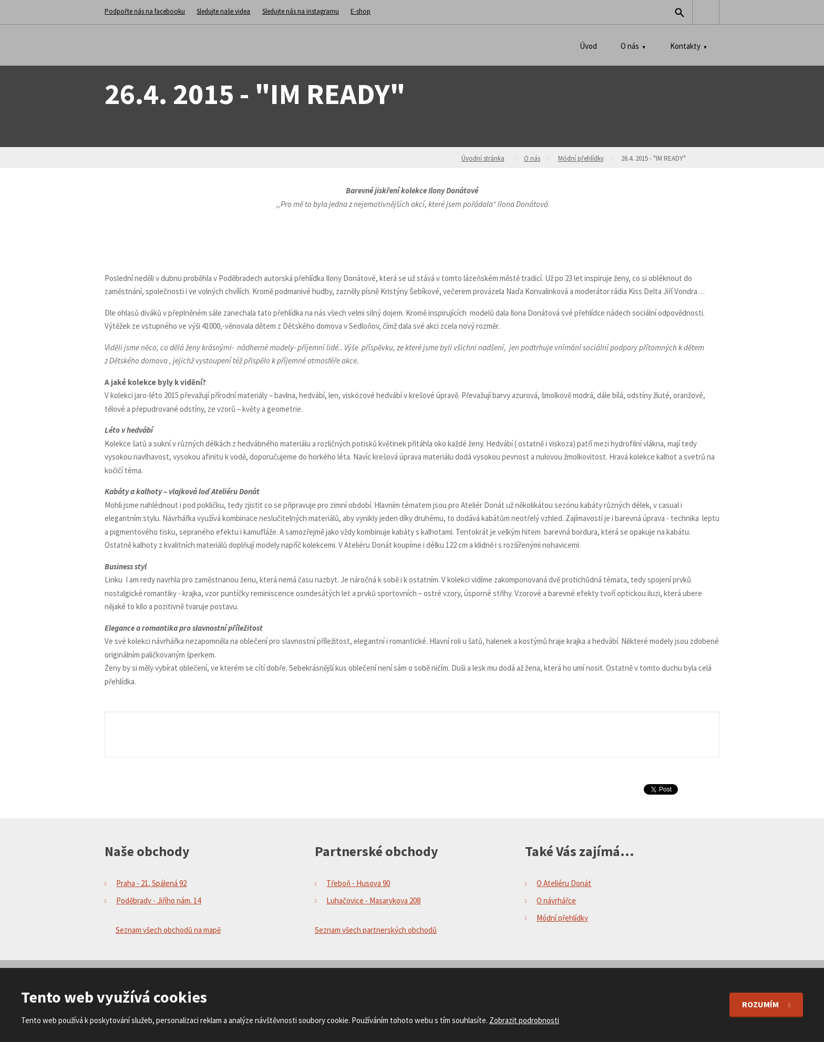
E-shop (360, 11)
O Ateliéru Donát (564, 883)
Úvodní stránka (482, 158)
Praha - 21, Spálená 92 (151, 883)
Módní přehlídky (581, 158)
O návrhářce (556, 900)
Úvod (588, 46)
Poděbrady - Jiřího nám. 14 (158, 900)
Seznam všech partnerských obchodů (376, 930)
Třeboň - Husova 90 (358, 883)
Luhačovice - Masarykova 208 (373, 900)
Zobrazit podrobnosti (524, 1020)
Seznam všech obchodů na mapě (168, 930)
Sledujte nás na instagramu (300, 11)
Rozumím (760, 1004)
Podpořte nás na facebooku (145, 11)
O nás (630, 46)
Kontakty (685, 46)
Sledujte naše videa (223, 11)
